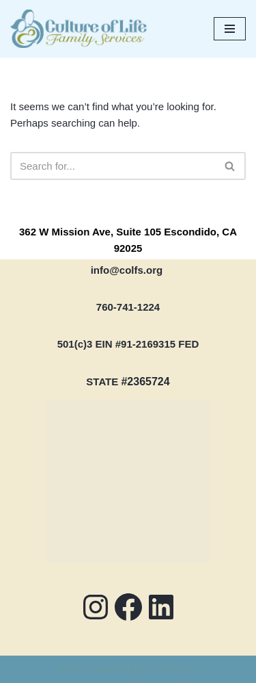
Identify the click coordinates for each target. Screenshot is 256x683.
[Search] (112, 166)
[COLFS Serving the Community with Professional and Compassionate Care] (78, 29)
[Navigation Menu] (230, 28)
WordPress (172, 669)
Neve (70, 669)
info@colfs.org (126, 270)
